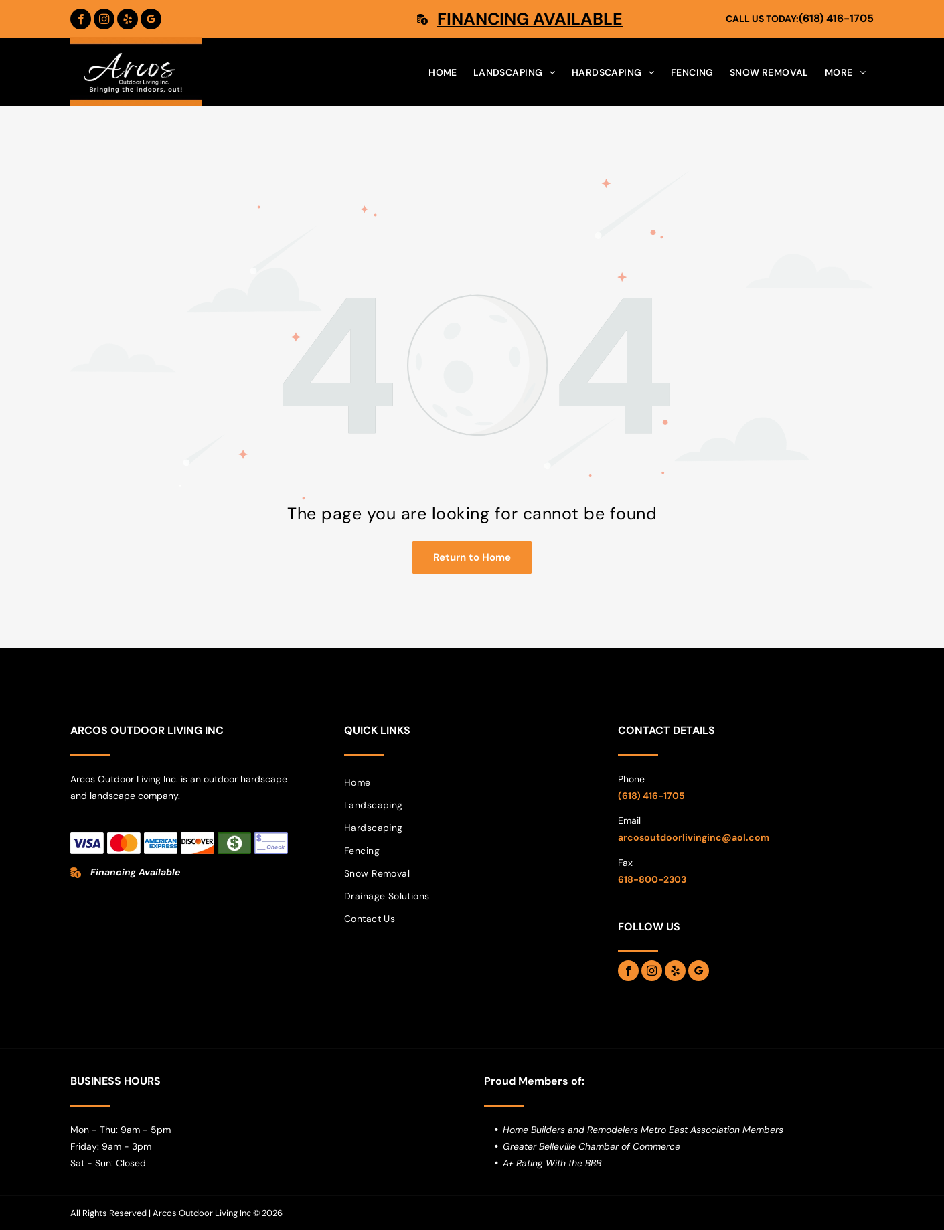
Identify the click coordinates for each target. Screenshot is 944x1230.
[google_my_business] (151, 19)
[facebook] (80, 19)
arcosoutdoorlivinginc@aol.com (693, 837)
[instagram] (104, 19)
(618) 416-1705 (836, 18)
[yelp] (127, 19)
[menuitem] (442, 72)
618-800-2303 (652, 879)
